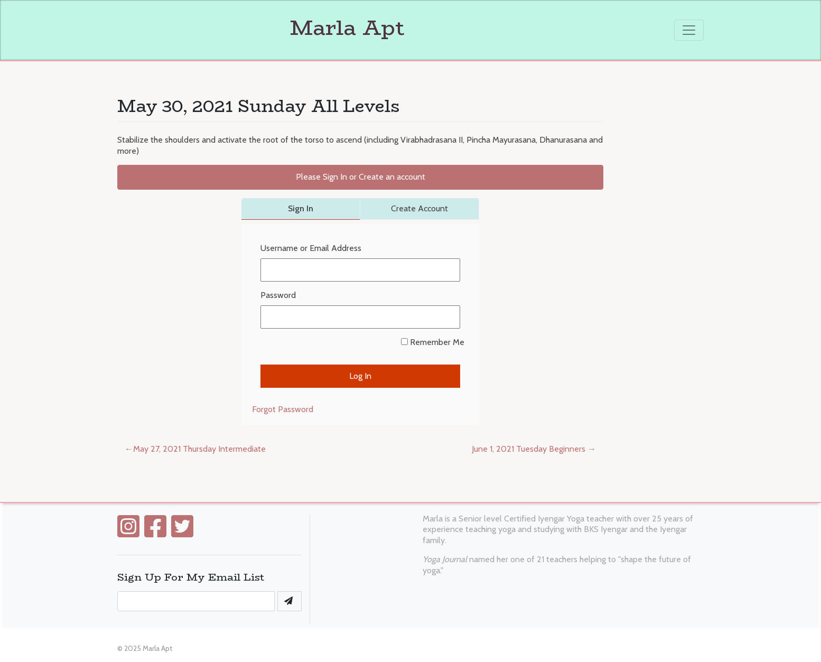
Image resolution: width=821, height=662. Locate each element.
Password (278, 295)
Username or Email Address (310, 248)
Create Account (419, 208)
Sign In (300, 208)
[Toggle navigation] (689, 30)
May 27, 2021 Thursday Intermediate (199, 449)
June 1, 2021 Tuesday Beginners (528, 449)
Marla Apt (261, 27)
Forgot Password (282, 409)
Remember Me (432, 342)
